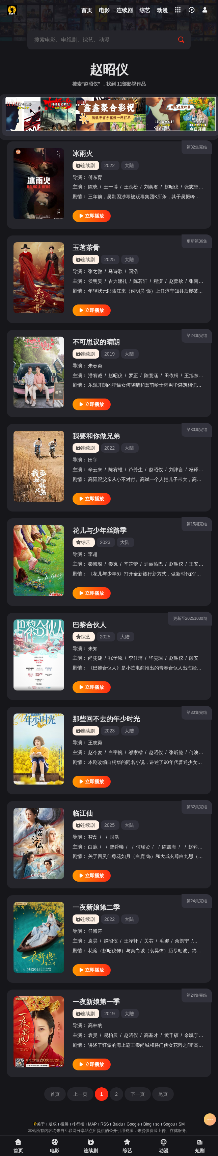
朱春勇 (95, 365)
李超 (93, 554)
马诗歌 (115, 271)
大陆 (129, 165)
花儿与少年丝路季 (100, 530)
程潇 (158, 281)
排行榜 (78, 1124)
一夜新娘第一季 (96, 1001)
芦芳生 (136, 469)
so (157, 1124)
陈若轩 (140, 281)
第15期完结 (197, 524)
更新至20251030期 (190, 618)
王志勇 (95, 742)
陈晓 (93, 186)
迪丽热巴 (153, 564)
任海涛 (95, 931)
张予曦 (115, 658)
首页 (55, 1094)
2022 (109, 165)
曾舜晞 (117, 846)
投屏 (64, 1124)
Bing (147, 1124)
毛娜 (164, 941)
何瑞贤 (143, 846)
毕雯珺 (156, 658)
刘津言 (176, 469)
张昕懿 (176, 752)
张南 (193, 281)
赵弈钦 (176, 281)
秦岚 (113, 564)
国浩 (133, 271)
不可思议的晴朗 (96, 342)
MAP (92, 1124)
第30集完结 (197, 429)
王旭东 (191, 375)
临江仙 (83, 813)
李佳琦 (136, 658)
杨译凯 (196, 469)
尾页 (163, 1094)
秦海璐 (95, 564)
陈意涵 (151, 375)
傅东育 (95, 177)
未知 (93, 648)
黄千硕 (202, 941)
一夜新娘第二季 (96, 907)
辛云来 (95, 469)
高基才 (151, 1035)
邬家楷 (136, 752)
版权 (53, 1124)
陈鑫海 (169, 846)
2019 (109, 354)
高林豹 (95, 1025)
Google (133, 1124)
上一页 (80, 1094)
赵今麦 (95, 752)
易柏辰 (111, 1035)
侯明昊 (95, 281)
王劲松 (131, 186)
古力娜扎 (117, 281)
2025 (109, 259)
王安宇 (196, 564)
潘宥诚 (95, 375)
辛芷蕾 (131, 564)
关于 (41, 1124)
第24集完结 (197, 335)
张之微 (95, 271)
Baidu (117, 1124)
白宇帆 (115, 752)
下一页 (138, 1094)
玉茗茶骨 (86, 247)
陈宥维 (115, 469)
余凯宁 (182, 941)
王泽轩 (131, 941)
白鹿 (93, 846)
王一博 (111, 186)
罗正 (133, 375)
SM (182, 1124)
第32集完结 (197, 147)
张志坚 (191, 186)
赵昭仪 (171, 186)
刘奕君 (151, 186)
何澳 (193, 752)
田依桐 (171, 375)
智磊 (93, 837)
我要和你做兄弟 (96, 436)
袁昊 (93, 941)
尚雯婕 (95, 658)
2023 (105, 542)
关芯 (149, 941)
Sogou (169, 1124)
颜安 (193, 658)
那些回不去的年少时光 (106, 719)
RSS (105, 1124)
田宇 (93, 459)
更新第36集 (197, 241)
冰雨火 (83, 153)
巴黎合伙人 (89, 625)
